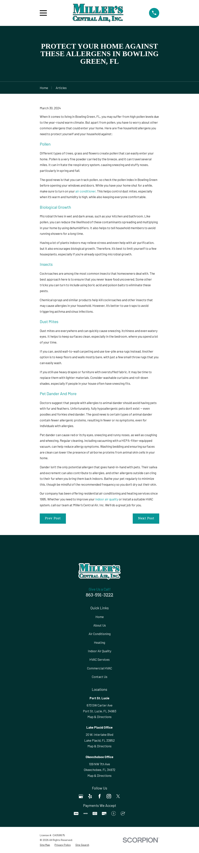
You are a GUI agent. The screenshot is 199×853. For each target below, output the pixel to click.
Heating (99, 642)
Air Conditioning (100, 634)
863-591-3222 (99, 595)
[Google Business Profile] (81, 796)
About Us (99, 625)
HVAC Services (99, 659)
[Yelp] (90, 796)
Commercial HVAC (99, 668)
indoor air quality (106, 499)
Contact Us (99, 677)
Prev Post (53, 518)
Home (99, 617)
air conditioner (85, 191)
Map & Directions (99, 717)
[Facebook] (99, 796)
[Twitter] (118, 796)
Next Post (146, 518)
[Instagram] (109, 796)
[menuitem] (45, 844)
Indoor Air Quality (99, 651)
